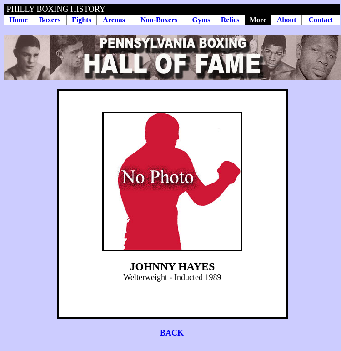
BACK (172, 332)
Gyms (201, 20)
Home (18, 20)
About (286, 20)
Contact (320, 20)
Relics (230, 20)
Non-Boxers (158, 20)
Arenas (114, 20)
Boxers (49, 20)
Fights (81, 20)
